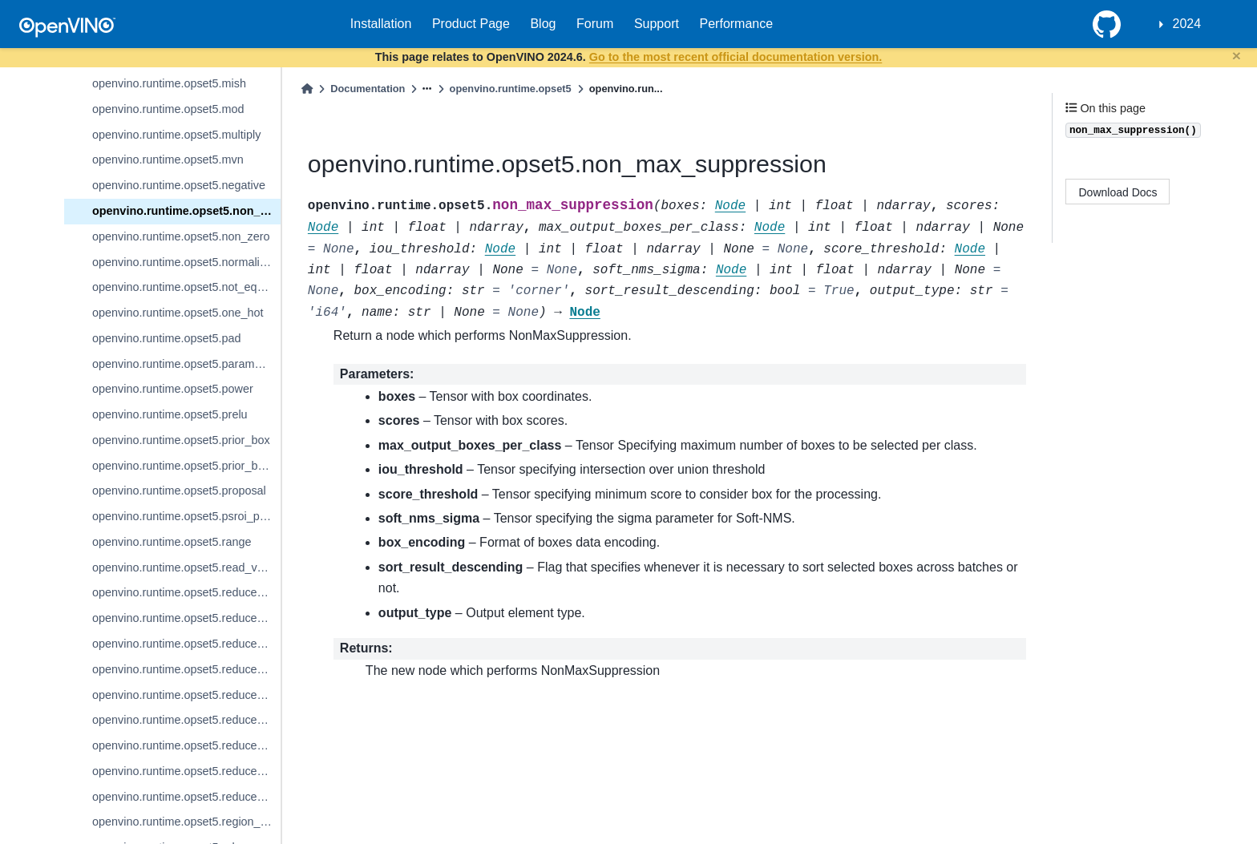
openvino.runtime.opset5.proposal (179, 490)
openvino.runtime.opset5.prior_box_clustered (186, 465)
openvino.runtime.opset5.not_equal (182, 287)
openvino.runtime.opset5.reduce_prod (186, 771)
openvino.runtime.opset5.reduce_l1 (182, 592)
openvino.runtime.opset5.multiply (176, 134)
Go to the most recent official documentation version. (735, 56)
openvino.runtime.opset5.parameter (183, 363)
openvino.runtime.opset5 (511, 89)
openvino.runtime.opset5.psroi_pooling (186, 516)
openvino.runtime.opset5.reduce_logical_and (186, 643)
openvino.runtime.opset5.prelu (170, 414)
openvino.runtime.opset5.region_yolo (186, 821)
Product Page (471, 23)
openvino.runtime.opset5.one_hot (178, 312)
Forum (594, 23)
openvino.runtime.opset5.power (172, 388)
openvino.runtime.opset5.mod (168, 109)
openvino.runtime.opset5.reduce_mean (186, 719)
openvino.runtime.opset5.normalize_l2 (186, 262)
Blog (543, 23)
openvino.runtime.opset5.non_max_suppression (186, 210)
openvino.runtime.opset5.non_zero (181, 236)
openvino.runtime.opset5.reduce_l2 (182, 618)
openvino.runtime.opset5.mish (169, 83)
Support (656, 23)
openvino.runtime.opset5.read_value (185, 567)
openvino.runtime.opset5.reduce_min (186, 745)
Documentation (367, 89)
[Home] (307, 88)
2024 (1187, 23)
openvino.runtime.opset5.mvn (168, 159)
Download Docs (1118, 192)
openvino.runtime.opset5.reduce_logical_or (186, 669)
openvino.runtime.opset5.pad (166, 338)
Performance (737, 23)
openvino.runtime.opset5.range (171, 541)
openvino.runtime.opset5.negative (178, 185)
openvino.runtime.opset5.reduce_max (186, 695)
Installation (381, 23)
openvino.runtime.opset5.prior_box (181, 440)
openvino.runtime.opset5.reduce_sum (186, 796)
